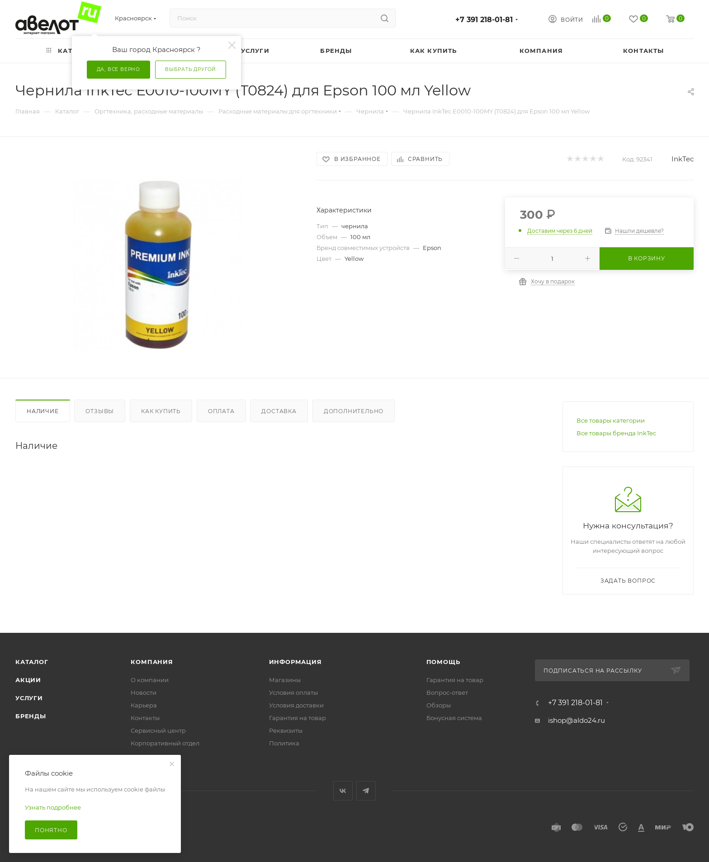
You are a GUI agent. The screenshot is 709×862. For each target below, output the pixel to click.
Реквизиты (286, 730)
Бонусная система (454, 717)
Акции (28, 679)
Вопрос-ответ (447, 692)
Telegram (366, 791)
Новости (143, 692)
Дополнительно (353, 411)
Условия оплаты (293, 692)
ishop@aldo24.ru (576, 720)
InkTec (682, 159)
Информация (295, 661)
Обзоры (438, 705)
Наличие (43, 411)
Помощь (443, 661)
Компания (152, 661)
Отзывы (99, 411)
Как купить (161, 411)
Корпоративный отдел (165, 743)
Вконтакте (343, 791)
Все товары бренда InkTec (616, 433)
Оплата (221, 411)
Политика (284, 743)
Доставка (278, 411)
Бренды (30, 716)
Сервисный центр (158, 730)
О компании (150, 679)
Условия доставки (296, 705)
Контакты (145, 717)
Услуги (29, 698)
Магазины (285, 679)
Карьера (144, 705)
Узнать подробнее (53, 807)
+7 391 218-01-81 (484, 19)
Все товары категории (611, 420)
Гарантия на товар (297, 717)
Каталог (31, 661)
